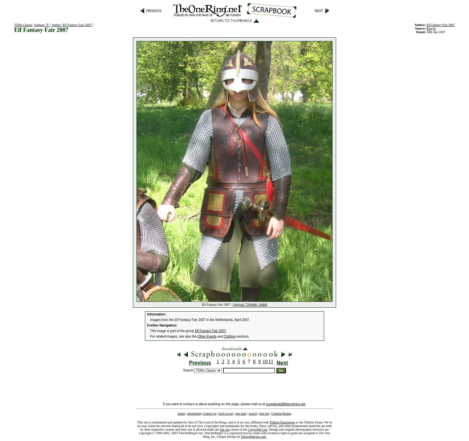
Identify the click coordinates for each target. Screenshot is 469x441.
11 (270, 361)
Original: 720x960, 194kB (250, 304)
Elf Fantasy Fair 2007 (440, 25)
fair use (225, 429)
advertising (194, 413)
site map (241, 413)
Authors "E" (42, 25)
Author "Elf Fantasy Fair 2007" (71, 25)
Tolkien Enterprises (282, 422)
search (253, 413)
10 (265, 361)
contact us (209, 413)
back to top (226, 413)
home (181, 413)
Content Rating (281, 413)
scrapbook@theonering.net (285, 404)
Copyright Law (257, 429)
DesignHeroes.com (253, 436)
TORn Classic (23, 25)
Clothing (230, 336)
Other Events (207, 336)
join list (264, 413)
